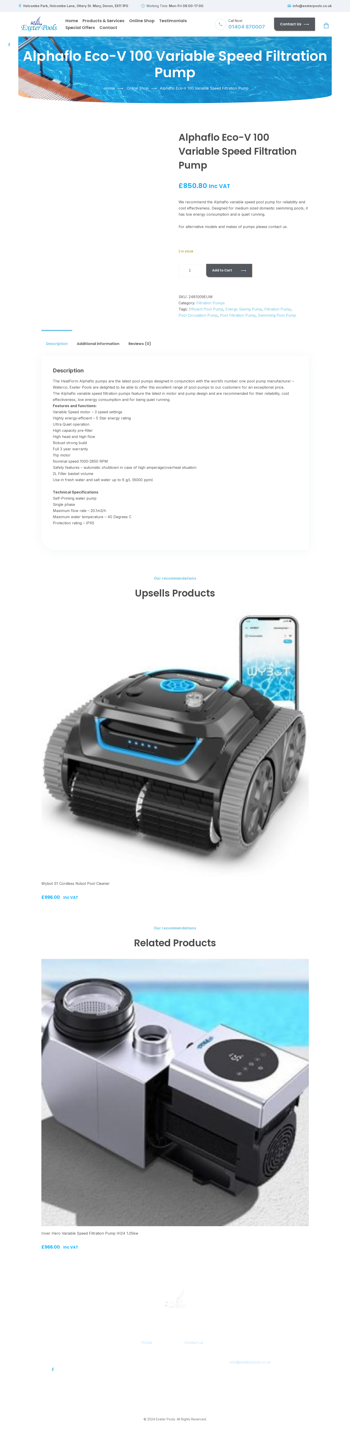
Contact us (193, 1342)
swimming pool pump (277, 315)
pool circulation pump (198, 315)
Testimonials (173, 21)
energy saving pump (243, 309)
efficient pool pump (206, 309)
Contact (108, 27)
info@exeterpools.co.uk (312, 6)
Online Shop (142, 21)
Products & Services (103, 21)
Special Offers (80, 27)
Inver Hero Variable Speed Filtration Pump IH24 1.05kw (89, 1233)
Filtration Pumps (210, 303)
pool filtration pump (238, 315)
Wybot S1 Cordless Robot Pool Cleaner (75, 883)
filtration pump (277, 309)
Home (71, 21)
